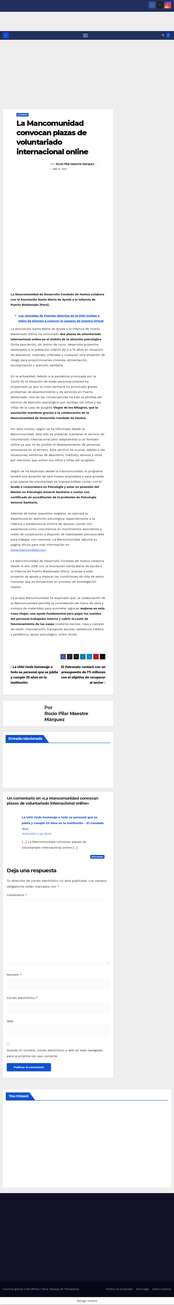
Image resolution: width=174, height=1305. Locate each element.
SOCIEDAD (22, 115)
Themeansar (71, 1289)
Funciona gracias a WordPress (21, 1289)
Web (10, 1021)
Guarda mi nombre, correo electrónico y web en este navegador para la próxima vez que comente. (55, 1053)
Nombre (14, 974)
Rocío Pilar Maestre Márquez (75, 164)
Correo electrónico (22, 998)
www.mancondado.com (28, 550)
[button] (163, 35)
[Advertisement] (87, 69)
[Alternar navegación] (85, 35)
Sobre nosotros (161, 1289)
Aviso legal (142, 1289)
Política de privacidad (119, 1289)
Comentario (17, 895)
